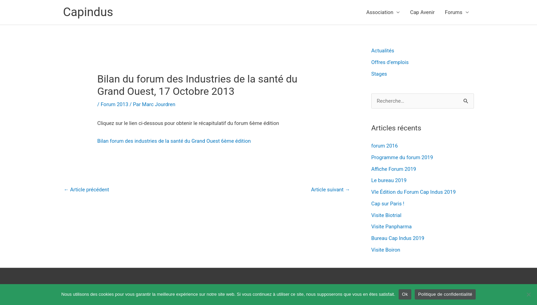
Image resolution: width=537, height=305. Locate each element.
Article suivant (330, 190)
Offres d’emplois (390, 62)
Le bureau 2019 (389, 180)
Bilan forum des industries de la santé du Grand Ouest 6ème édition (174, 141)
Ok (405, 294)
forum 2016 (384, 146)
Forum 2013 (114, 104)
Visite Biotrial (386, 215)
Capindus (88, 12)
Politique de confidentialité (445, 294)
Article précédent (86, 190)
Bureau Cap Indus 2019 (397, 238)
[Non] (528, 294)
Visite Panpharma (391, 227)
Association (380, 12)
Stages (379, 74)
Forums (453, 12)
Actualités (382, 51)
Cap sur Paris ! (387, 204)
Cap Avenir (422, 12)
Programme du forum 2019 (402, 157)
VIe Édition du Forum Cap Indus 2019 (413, 192)
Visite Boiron (385, 250)
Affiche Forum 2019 (393, 169)
